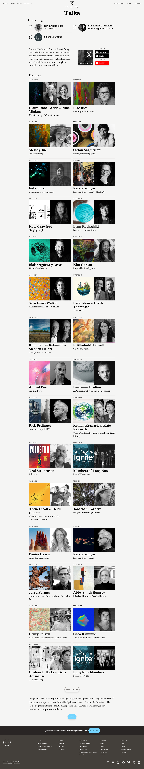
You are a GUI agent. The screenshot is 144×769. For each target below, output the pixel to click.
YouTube (61, 746)
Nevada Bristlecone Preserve (88, 752)
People (129, 3)
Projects (28, 3)
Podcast (61, 743)
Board (102, 743)
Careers (102, 755)
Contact (123, 752)
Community (104, 752)
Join (122, 743)
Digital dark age (42, 749)
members (33, 709)
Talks (12, 3)
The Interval (119, 3)
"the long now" (42, 743)
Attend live (62, 749)
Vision (5, 3)
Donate (138, 3)
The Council (104, 749)
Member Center (126, 749)
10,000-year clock (85, 743)
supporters (47, 709)
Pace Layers (83, 749)
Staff (102, 746)
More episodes (72, 689)
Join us (72, 717)
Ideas (19, 3)
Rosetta (82, 755)
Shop (123, 746)
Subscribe (94, 730)
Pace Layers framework (45, 746)
